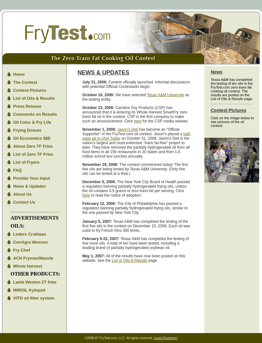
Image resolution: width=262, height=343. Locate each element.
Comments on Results (35, 114)
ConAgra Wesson (30, 242)
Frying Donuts (27, 130)
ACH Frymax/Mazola (33, 258)
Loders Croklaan (29, 234)
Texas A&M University (165, 95)
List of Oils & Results (34, 98)
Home (19, 74)
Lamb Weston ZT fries (35, 282)
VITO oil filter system (33, 298)
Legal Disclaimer (165, 338)
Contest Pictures (29, 90)
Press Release (27, 106)
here (138, 121)
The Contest (25, 82)
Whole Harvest (27, 266)
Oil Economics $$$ (31, 138)
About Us (22, 194)
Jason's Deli (127, 129)
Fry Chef (21, 250)
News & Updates (29, 186)
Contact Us (24, 202)
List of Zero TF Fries (33, 154)
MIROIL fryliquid (29, 290)
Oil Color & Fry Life (32, 122)
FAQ (17, 170)
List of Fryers (26, 162)
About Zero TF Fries (33, 146)
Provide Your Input (31, 178)
